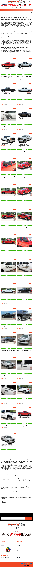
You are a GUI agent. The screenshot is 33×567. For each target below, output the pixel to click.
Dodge (18, 545)
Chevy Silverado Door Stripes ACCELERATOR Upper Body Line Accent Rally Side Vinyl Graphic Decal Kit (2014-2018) (24, 426)
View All (18, 557)
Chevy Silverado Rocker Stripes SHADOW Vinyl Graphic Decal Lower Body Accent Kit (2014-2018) (8, 102)
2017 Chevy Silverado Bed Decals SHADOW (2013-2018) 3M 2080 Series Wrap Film (24, 302)
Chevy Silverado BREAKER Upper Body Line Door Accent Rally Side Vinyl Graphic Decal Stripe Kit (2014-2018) (8, 77)
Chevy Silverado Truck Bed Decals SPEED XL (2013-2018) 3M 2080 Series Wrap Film (8, 302)
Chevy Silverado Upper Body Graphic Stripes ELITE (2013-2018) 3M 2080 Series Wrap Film (8, 401)
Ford (18, 547)
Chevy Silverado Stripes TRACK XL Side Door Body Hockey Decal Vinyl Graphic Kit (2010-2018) (24, 152)
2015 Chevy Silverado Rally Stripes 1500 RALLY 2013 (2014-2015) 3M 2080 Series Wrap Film (8, 376)
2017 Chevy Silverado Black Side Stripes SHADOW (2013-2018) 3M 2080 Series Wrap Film (8, 351)
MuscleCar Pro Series (5, 557)
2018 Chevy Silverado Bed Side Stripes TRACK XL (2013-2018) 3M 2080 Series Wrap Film (8, 127)
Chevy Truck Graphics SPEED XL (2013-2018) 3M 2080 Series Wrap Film (24, 278)
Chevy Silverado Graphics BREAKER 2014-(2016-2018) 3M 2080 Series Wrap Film (8, 203)
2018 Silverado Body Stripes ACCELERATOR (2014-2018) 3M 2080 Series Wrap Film (23, 253)
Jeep (18, 548)
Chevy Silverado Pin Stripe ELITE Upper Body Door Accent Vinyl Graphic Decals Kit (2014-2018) (24, 77)
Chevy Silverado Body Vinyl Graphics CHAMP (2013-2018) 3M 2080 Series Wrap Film (24, 401)
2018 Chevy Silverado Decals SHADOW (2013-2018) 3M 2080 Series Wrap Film (8, 327)
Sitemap (2, 545)
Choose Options (8, 74)
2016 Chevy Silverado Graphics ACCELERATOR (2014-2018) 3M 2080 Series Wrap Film (23, 228)
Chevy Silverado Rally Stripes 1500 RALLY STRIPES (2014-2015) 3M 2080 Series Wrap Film (24, 351)
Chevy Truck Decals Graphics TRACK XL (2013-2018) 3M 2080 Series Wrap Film (8, 278)
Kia (17, 550)
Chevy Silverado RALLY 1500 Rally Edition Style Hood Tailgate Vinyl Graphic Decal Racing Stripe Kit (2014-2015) (8, 452)
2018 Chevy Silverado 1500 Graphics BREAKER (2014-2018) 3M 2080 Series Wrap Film (23, 203)
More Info (2, 543)
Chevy (18, 543)
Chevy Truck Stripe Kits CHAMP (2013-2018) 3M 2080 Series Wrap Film (7, 426)
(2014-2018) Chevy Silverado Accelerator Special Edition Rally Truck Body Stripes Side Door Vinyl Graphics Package (8, 228)
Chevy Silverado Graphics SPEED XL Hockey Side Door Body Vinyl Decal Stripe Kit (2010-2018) (8, 152)
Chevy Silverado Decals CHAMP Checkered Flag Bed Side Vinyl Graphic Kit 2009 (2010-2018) (24, 102)
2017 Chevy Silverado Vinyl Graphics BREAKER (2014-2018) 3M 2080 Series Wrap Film (23, 177)
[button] (32, 13)
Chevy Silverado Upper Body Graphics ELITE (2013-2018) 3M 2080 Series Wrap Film (24, 376)
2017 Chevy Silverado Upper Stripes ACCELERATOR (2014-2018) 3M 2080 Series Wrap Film (7, 253)
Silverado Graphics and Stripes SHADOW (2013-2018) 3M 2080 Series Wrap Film (24, 327)
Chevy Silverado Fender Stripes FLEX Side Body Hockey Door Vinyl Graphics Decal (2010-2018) (24, 127)
